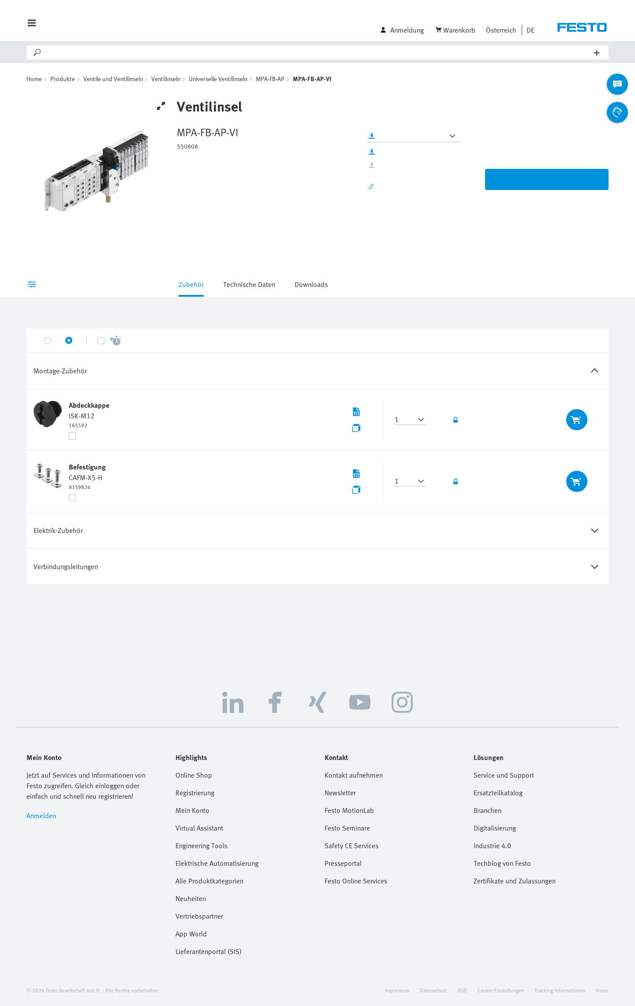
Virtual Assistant (199, 828)
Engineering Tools (202, 845)
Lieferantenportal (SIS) (209, 951)
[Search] (318, 52)
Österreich (501, 30)
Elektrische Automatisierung (217, 863)
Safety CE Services (351, 845)
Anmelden (41, 815)
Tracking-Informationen (559, 990)
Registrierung (195, 792)
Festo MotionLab (349, 810)
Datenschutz (433, 990)
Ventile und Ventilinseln (113, 78)
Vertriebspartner (199, 916)
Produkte (62, 78)
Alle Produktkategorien (209, 881)
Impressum (397, 990)
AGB (462, 990)
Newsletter (340, 792)
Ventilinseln (165, 78)
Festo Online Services (356, 881)
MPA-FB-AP (270, 78)
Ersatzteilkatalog (498, 792)
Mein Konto (192, 810)
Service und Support (504, 775)
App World (191, 933)
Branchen (487, 810)
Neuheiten (191, 898)
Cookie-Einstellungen (501, 990)
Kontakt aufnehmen (354, 775)
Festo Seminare (347, 828)
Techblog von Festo (502, 863)
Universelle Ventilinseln (218, 78)
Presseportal (343, 863)
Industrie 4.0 (492, 845)
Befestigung (87, 467)
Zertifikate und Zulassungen (515, 881)
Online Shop (194, 775)
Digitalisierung (495, 828)
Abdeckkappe (89, 405)
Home (34, 78)
